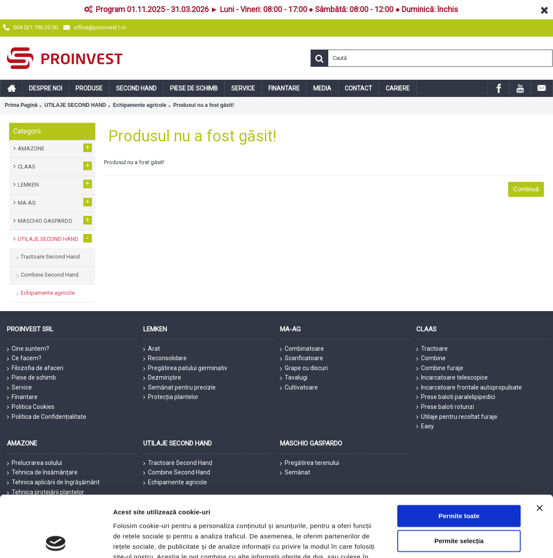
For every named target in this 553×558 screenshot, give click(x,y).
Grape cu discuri (304, 368)
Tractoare (432, 349)
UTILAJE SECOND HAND (75, 105)
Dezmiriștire (162, 378)
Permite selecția (459, 444)
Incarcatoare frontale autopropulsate (469, 388)
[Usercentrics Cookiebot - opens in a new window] (56, 505)
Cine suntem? (28, 349)
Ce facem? (24, 358)
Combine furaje (439, 368)
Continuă (526, 189)
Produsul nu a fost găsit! (203, 105)
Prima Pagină (21, 105)
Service (19, 388)
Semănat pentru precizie (179, 388)
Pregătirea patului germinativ (185, 368)
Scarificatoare (301, 358)
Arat (151, 349)
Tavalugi (294, 378)
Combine (431, 358)
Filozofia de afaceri (35, 368)
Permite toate (458, 419)
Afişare (431, 504)
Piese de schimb (31, 378)
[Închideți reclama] (540, 411)
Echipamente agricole (140, 105)
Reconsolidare (165, 358)
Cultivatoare (299, 388)
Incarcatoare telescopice (452, 378)
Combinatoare (302, 349)
